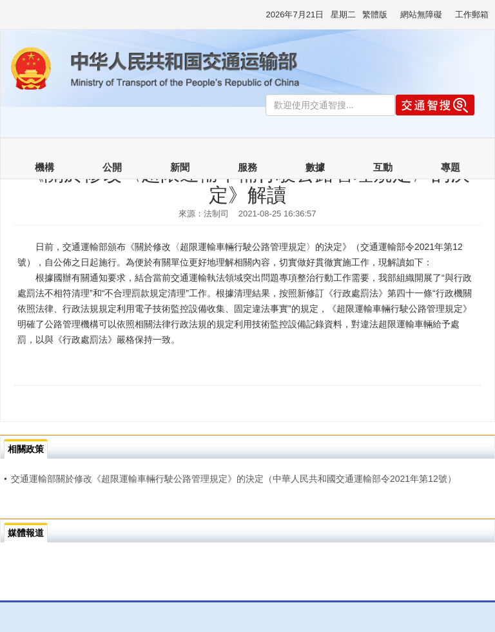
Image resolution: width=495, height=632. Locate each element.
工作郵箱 (472, 14)
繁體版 (374, 14)
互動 (383, 167)
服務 (247, 167)
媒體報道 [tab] (26, 533)
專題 (450, 167)
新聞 (179, 167)
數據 (315, 167)
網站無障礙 (421, 14)
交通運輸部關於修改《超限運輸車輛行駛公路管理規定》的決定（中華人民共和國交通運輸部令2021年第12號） (230, 479)
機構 (44, 167)
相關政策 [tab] (26, 449)
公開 (112, 167)
